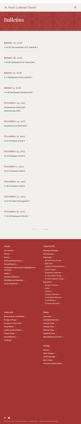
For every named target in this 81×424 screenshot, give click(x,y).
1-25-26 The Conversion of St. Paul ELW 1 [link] (21, 47)
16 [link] (43, 229)
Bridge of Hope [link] (10, 320)
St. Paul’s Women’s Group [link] (54, 279)
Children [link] (48, 291)
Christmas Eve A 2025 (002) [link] (15, 126)
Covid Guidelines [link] (11, 283)
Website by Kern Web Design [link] (48, 421)
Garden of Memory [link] (11, 277)
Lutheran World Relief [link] (13, 330)
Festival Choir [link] (48, 330)
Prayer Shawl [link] (9, 333)
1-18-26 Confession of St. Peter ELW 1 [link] (19, 62)
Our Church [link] (8, 250)
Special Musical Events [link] (52, 337)
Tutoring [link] (7, 340)
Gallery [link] (7, 273)
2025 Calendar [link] (49, 357)
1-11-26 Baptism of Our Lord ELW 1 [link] (18, 77)
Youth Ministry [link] (50, 300)
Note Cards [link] (47, 360)
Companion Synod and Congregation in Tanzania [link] (19, 268)
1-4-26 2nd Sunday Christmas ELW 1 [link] (18, 92)
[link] (20, 7)
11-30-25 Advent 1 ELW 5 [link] (14, 186)
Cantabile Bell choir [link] (51, 320)
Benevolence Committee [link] (14, 316)
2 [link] (35, 229)
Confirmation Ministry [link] (53, 297)
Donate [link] (46, 350)
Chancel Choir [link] (49, 323)
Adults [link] (47, 288)
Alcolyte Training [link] (51, 285)
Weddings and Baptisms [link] (13, 280)
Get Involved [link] (48, 254)
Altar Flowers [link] (48, 353)
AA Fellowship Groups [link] (53, 260)
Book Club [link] (48, 263)
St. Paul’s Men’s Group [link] (53, 276)
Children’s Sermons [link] (52, 294)
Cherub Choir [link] (48, 327)
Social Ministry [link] (10, 337)
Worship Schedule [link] (50, 250)
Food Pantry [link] (9, 327)
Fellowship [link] (47, 257)
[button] (75, 9)
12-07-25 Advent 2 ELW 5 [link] (14, 171)
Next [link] (47, 229)
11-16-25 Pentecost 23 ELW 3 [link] (16, 216)
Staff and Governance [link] (13, 261)
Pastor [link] (6, 257)
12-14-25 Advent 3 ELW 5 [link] (14, 156)
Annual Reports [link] (10, 264)
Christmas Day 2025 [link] (12, 111)
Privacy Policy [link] (33, 421)
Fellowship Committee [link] (53, 272)
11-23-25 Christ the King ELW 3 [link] (16, 201)
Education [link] (47, 282)
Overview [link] (47, 316)
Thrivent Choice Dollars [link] (52, 363)
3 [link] (37, 229)
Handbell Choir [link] (49, 333)
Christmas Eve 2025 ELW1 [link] (14, 107)
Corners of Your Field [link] (12, 323)
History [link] (7, 254)
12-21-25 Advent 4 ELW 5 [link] (14, 141)
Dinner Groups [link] (50, 269)
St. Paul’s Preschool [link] (52, 303)
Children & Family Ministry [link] (54, 266)
